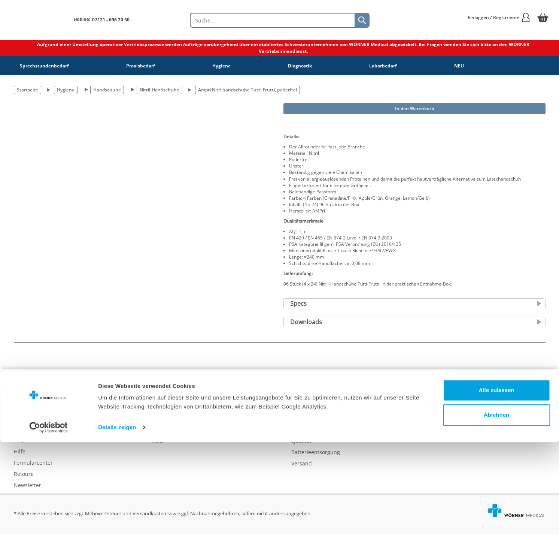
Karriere (162, 412)
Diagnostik (300, 66)
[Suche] (362, 20)
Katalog (300, 401)
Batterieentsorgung (315, 457)
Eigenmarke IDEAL (314, 412)
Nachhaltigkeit (309, 435)
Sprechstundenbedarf (44, 66)
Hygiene (221, 66)
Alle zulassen (496, 488)
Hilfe (19, 457)
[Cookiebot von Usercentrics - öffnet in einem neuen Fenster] (48, 525)
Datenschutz (168, 424)
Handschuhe (107, 90)
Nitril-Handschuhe (159, 90)
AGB (157, 446)
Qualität (301, 446)
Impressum (166, 435)
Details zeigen (117, 525)
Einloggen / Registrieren (499, 17)
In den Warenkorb (414, 108)
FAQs (20, 446)
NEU (459, 66)
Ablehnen (496, 512)
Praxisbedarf (140, 66)
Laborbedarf (383, 66)
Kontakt (23, 434)
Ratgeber (302, 424)
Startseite (27, 90)
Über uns (164, 401)
